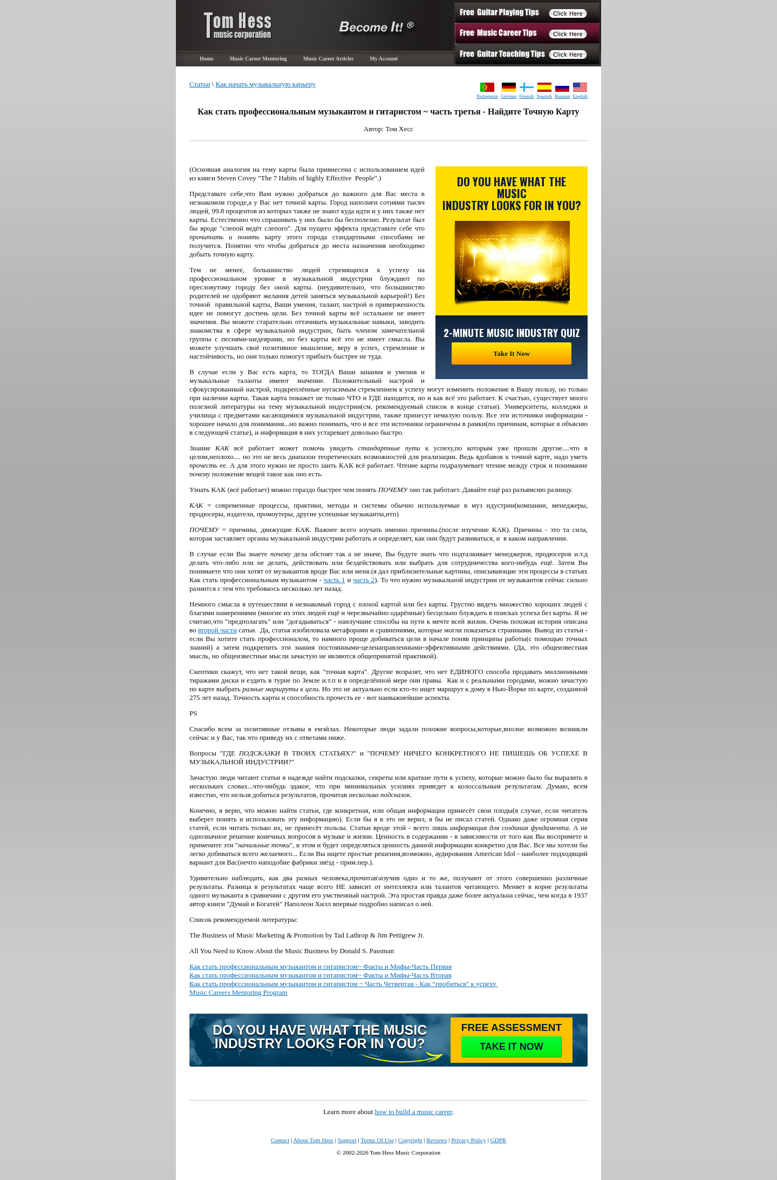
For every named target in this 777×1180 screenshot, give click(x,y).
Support (347, 1140)
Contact (280, 1140)
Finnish (526, 96)
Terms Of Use (377, 1140)
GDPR (498, 1140)
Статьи (199, 84)
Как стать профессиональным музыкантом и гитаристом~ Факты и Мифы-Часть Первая (320, 966)
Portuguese (487, 96)
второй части (217, 630)
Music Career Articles (328, 59)
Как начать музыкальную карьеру (265, 84)
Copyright (410, 1140)
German (508, 96)
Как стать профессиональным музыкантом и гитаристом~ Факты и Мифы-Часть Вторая (320, 975)
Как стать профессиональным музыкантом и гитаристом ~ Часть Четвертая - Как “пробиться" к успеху (343, 984)
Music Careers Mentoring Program (238, 992)
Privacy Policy (468, 1140)
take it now (511, 1046)
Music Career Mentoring (258, 59)
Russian (562, 96)
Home (207, 59)
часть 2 (363, 580)
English (580, 96)
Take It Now (511, 353)
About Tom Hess (313, 1140)
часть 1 (334, 580)
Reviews (436, 1140)
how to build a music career (413, 1112)
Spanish (544, 96)
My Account (384, 59)
